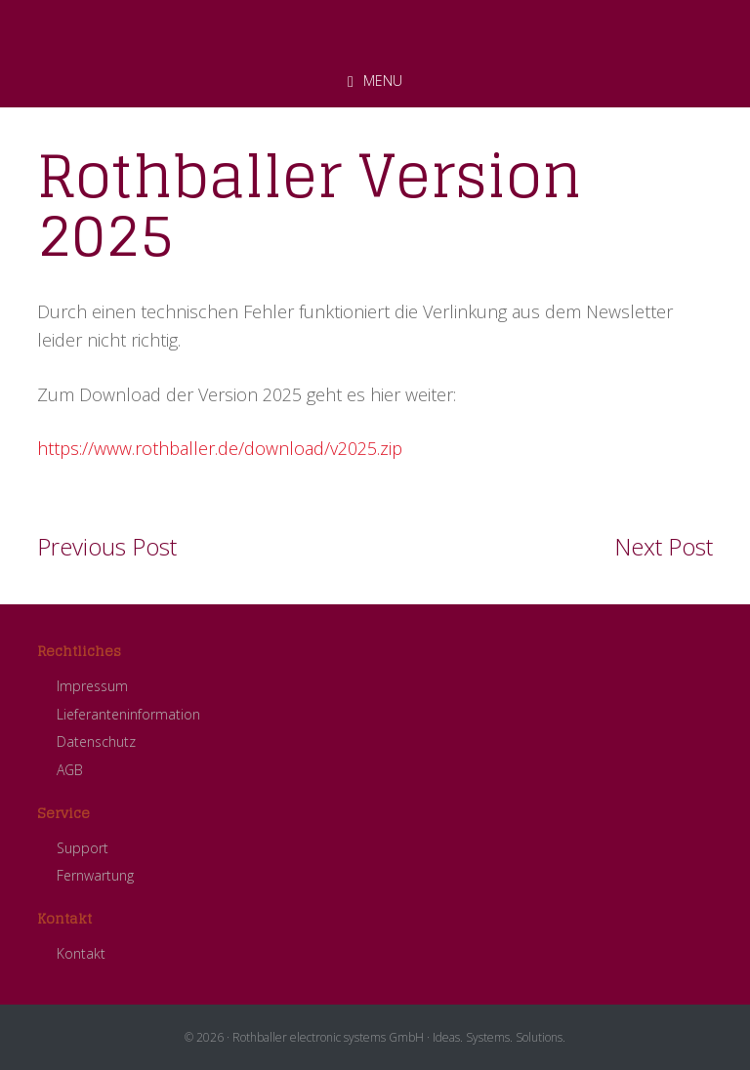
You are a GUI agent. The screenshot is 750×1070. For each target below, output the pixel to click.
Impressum (92, 686)
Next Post (663, 546)
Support (82, 848)
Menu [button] (382, 80)
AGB (70, 770)
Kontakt (81, 953)
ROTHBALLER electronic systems (375, 28)
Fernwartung (95, 875)
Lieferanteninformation (128, 714)
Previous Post (107, 546)
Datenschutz (96, 741)
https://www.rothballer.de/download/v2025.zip (219, 448)
